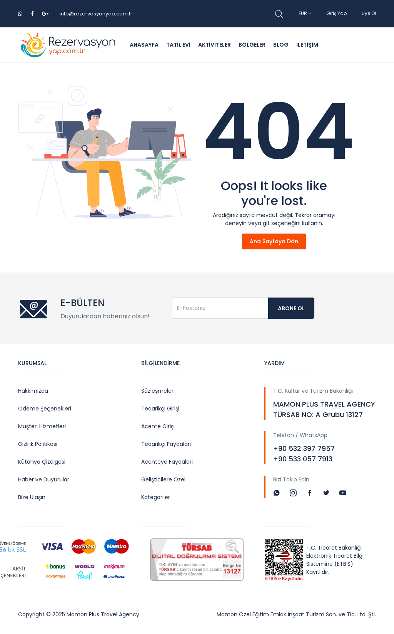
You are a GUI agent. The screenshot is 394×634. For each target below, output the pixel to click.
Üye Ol (369, 13)
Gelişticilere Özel (163, 479)
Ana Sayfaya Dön (274, 241)
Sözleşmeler (157, 391)
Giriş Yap (336, 13)
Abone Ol (291, 308)
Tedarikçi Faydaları (166, 444)
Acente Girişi (158, 426)
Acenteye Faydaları (167, 462)
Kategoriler (155, 497)
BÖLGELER (252, 45)
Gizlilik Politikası (37, 444)
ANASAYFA (144, 45)
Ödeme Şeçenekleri (44, 408)
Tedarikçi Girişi (160, 408)
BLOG (281, 45)
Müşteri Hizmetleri (42, 426)
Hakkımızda (33, 391)
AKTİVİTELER (214, 45)
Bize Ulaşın (31, 497)
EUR (305, 13)
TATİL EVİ (178, 45)
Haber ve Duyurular (43, 479)
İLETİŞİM (307, 45)
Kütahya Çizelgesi (41, 462)
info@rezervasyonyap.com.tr (96, 13)
